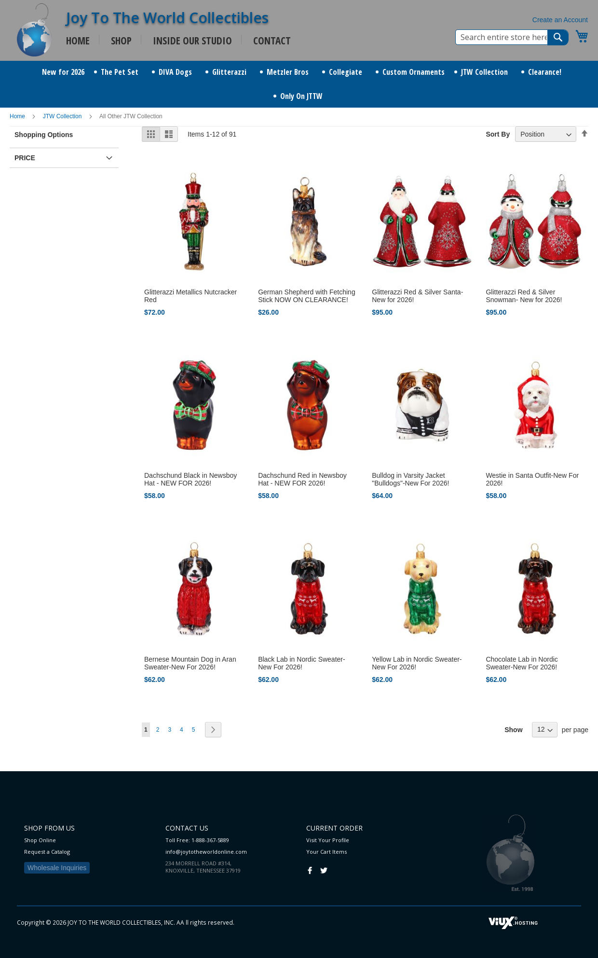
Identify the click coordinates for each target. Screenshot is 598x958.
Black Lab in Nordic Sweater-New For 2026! (301, 663)
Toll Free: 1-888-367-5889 (197, 840)
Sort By (498, 134)
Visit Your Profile (327, 840)
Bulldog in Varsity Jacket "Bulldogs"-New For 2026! (410, 479)
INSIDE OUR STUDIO (192, 40)
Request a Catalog (47, 851)
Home (18, 116)
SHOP (121, 40)
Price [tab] (24, 158)
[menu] (299, 84)
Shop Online (40, 840)
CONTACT (272, 40)
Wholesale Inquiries (56, 868)
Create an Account (560, 20)
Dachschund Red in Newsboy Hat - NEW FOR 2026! (302, 479)
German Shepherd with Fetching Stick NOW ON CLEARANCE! (306, 296)
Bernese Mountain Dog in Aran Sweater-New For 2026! (190, 663)
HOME (78, 40)
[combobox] (512, 37)
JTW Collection (63, 116)
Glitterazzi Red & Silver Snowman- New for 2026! (524, 296)
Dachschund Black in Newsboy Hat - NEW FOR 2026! (190, 479)
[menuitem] (63, 72)
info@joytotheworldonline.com (206, 851)
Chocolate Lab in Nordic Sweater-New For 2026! (521, 663)
